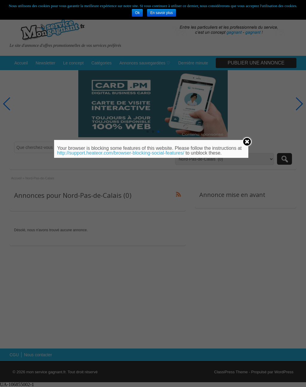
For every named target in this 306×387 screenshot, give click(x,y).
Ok (137, 13)
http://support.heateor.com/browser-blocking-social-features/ (120, 152)
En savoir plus (161, 13)
